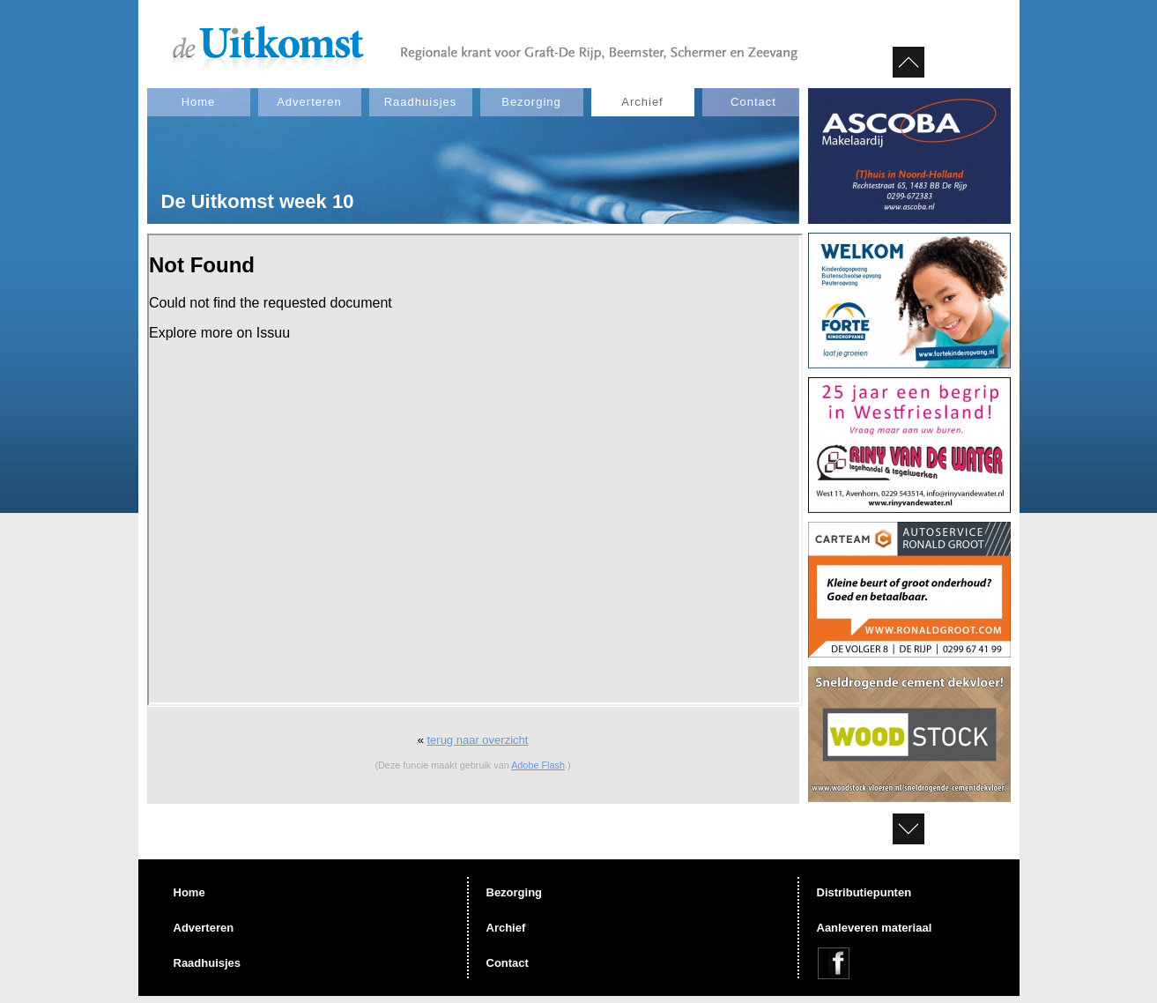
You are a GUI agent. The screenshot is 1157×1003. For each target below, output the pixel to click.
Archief (642, 101)
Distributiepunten (864, 892)
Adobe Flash (538, 765)
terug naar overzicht (477, 740)
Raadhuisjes (420, 101)
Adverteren (309, 101)
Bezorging (531, 101)
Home (199, 101)
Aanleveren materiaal (874, 927)
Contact (753, 101)
